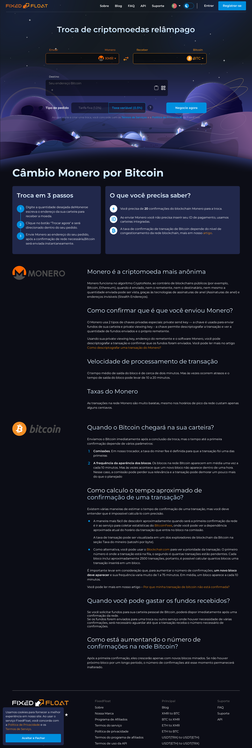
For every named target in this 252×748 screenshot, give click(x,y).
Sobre (104, 6)
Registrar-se (232, 5)
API (143, 6)
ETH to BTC (170, 727)
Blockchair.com (158, 544)
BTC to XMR (171, 715)
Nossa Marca (104, 709)
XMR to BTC (171, 709)
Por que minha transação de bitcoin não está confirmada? (186, 582)
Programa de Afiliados (111, 715)
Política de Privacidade (167, 112)
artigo (207, 228)
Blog (118, 6)
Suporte (158, 6)
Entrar (209, 5)
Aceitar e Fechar (35, 737)
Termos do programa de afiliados (119, 733)
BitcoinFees (163, 520)
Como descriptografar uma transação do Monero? (124, 343)
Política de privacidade (112, 727)
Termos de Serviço (19, 727)
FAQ (131, 6)
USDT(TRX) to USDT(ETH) (180, 733)
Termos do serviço (108, 721)
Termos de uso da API (111, 739)
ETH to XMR (171, 721)
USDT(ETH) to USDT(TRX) (180, 739)
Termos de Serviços (134, 112)
